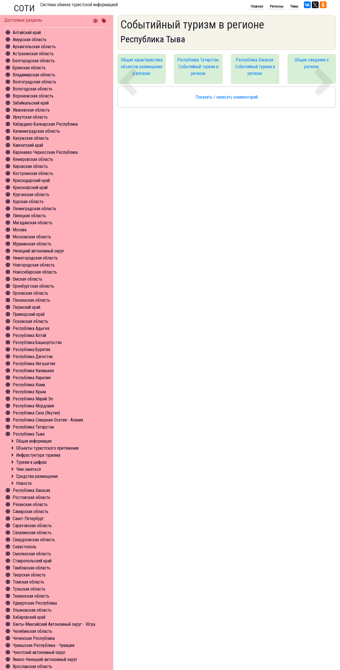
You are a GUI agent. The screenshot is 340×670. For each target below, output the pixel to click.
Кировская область (30, 166)
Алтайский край (27, 32)
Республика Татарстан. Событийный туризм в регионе (198, 66)
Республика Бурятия (31, 349)
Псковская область (30, 321)
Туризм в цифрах (31, 462)
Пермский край (26, 307)
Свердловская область (34, 539)
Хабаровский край (29, 617)
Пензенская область (31, 300)
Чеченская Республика (34, 638)
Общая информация (34, 441)
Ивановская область (31, 110)
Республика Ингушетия (34, 363)
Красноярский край (30, 187)
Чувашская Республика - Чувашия (43, 645)
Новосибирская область (35, 272)
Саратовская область (32, 525)
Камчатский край (28, 145)
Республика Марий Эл (33, 398)
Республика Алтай (29, 335)
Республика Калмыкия (33, 370)
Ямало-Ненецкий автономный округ (45, 659)
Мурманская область (32, 244)
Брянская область (29, 67)
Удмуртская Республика (35, 603)
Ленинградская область (34, 208)
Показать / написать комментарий (226, 97)
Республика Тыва (29, 434)
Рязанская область (30, 504)
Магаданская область (32, 222)
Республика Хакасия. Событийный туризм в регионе (255, 66)
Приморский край (29, 314)
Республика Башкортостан (37, 342)
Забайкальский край (31, 103)
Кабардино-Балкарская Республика (45, 124)
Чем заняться (28, 469)
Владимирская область (34, 74)
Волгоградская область (34, 82)
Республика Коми (29, 384)
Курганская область (31, 194)
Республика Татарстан (33, 427)
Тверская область (29, 575)
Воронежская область (33, 96)
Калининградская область (36, 131)
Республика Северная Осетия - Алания (48, 420)
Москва (19, 229)
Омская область (27, 279)
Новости (24, 483)
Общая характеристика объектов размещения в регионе (142, 66)
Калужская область (31, 138)
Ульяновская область (32, 610)
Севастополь (24, 546)
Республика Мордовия (33, 406)
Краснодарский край (31, 180)
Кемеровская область (33, 159)
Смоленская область (32, 553)
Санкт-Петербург (28, 518)
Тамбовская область (31, 568)
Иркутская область (30, 117)
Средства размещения (37, 476)
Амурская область (29, 39)
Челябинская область (32, 631)
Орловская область (30, 293)
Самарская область (30, 511)
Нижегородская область (35, 258)
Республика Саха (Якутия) (36, 413)
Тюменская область (31, 596)
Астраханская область (33, 53)
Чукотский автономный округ (39, 652)
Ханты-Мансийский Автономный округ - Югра (54, 624)
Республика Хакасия (31, 490)
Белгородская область (34, 60)
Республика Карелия (32, 377)
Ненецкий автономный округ (39, 251)
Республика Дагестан (33, 356)
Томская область (28, 582)
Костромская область (33, 173)
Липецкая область (29, 215)
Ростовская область (31, 497)
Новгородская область (34, 265)
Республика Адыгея (31, 328)
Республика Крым (29, 391)
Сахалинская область (32, 532)
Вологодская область (32, 89)
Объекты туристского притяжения (47, 448)
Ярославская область (32, 666)
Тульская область (29, 589)
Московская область (32, 236)
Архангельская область (34, 46)
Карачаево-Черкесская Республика (45, 152)
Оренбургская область (33, 286)
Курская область (28, 201)
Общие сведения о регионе (312, 63)
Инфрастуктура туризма (38, 455)
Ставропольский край (32, 560)
